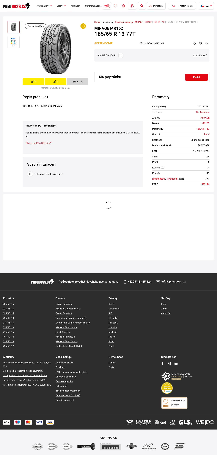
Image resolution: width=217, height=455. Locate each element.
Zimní (164, 308)
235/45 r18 (8, 327)
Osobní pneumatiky (124, 22)
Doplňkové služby (64, 362)
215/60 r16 (8, 332)
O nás (111, 367)
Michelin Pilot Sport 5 (66, 341)
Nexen (111, 336)
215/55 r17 (8, 322)
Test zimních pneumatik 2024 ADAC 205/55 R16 (27, 385)
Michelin (112, 332)
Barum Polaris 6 (64, 313)
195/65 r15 (8, 313)
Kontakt (112, 362)
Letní (206, 134)
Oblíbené (115, 6)
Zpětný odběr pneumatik (68, 390)
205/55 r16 (8, 304)
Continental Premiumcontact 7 (71, 318)
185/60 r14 (8, 336)
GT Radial (113, 318)
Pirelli (111, 346)
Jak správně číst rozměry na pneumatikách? (25, 375)
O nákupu (60, 367)
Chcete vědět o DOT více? (38, 143)
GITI (110, 313)
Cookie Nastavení (65, 400)
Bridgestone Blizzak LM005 (69, 346)
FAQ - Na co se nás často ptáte (71, 372)
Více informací (199, 55)
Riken (111, 341)
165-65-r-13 (159, 22)
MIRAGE (139, 22)
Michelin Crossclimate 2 (68, 308)
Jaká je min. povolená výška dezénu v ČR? (24, 380)
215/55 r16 (8, 341)
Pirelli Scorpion (63, 332)
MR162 (148, 22)
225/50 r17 (8, 346)
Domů (97, 22)
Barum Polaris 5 (64, 304)
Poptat (196, 77)
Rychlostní (172, 178)
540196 (205, 184)
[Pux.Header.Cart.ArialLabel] (182, 6)
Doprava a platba (64, 381)
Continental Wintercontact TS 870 (73, 322)
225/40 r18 (8, 318)
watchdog (206, 43)
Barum (111, 304)
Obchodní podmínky (66, 376)
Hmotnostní (158, 178)
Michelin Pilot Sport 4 (66, 327)
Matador (112, 327)
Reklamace (61, 386)
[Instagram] (169, 363)
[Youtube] (176, 363)
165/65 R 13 (202, 128)
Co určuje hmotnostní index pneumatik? (23, 370)
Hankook (113, 322)
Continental (114, 308)
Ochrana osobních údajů (68, 395)
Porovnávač (123, 6)
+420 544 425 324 (139, 281)
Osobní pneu (202, 112)
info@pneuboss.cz (173, 281)
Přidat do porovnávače (200, 43)
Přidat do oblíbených (194, 43)
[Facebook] (162, 363)
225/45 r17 (8, 308)
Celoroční (166, 313)
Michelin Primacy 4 (65, 336)
